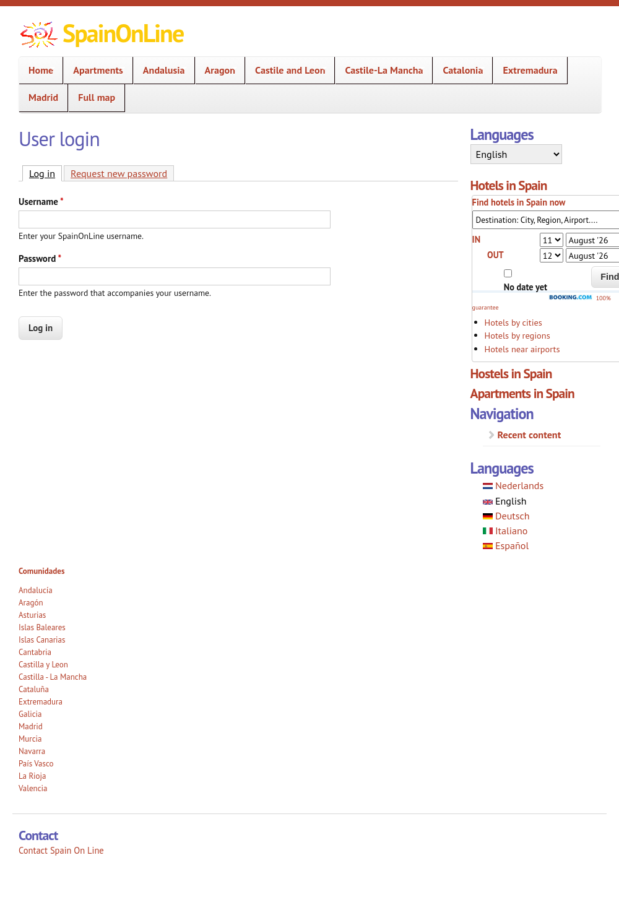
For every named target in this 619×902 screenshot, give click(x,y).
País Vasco (36, 763)
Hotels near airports (522, 349)
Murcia (30, 739)
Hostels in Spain (511, 373)
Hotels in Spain (508, 185)
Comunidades (41, 571)
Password (40, 258)
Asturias (32, 615)
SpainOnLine (123, 33)
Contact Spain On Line (61, 850)
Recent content (529, 434)
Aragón (31, 602)
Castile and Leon (286, 70)
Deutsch (506, 516)
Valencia (33, 788)
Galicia (30, 714)
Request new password (119, 173)
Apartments (94, 70)
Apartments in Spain (522, 393)
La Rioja (32, 776)
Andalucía (36, 590)
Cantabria (35, 652)
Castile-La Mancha (380, 70)
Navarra (32, 751)
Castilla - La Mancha (53, 677)
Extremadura (526, 70)
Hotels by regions (517, 335)
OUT (495, 255)
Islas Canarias (42, 640)
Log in (45, 173)
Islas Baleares (42, 627)
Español (506, 545)
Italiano (505, 530)
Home (37, 70)
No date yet (525, 287)
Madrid (43, 97)
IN (476, 239)
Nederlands (513, 485)
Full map (96, 97)
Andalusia (160, 70)
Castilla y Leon (43, 664)
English (505, 501)
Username (41, 201)
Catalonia (459, 70)
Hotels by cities (513, 322)
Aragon (216, 70)
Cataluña (34, 689)
